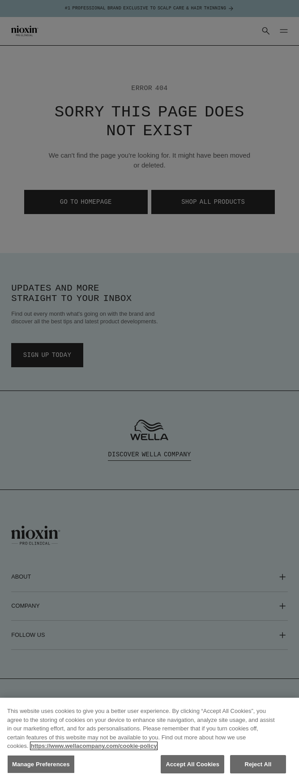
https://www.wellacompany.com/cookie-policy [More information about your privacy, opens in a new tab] (94, 752)
